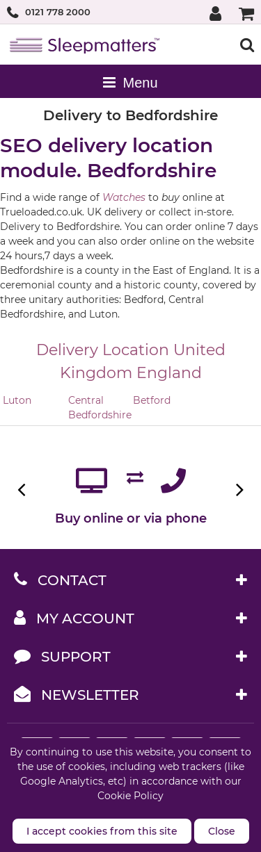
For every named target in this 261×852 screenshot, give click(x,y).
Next (238, 489)
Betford (152, 400)
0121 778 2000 (57, 11)
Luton (17, 400)
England (169, 372)
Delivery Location (102, 350)
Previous (22, 489)
